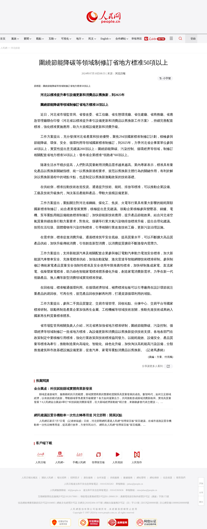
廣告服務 (88, 477)
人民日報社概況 (30, 477)
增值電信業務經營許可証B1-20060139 (99, 496)
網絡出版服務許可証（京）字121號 (121, 503)
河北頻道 (15, 48)
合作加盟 (101, 477)
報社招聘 (61, 477)
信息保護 (167, 477)
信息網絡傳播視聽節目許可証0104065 (36, 503)
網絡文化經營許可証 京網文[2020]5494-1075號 (80, 503)
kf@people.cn (74, 490)
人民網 (3, 48)
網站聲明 (141, 477)
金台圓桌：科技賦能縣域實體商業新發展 (63, 388)
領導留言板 (98, 456)
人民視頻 (117, 456)
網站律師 (154, 477)
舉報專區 (136, 38)
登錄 (193, 38)
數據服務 (127, 477)
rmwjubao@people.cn (147, 490)
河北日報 (120, 73)
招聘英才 (74, 477)
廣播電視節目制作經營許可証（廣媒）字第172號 (144, 496)
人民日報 (40, 456)
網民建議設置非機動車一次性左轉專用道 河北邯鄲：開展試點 (78, 415)
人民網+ (59, 456)
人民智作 (136, 456)
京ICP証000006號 (149, 503)
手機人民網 (79, 456)
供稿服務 (114, 477)
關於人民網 (47, 477)
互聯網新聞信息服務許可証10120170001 (58, 496)
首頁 (2, 38)
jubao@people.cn (135, 484)
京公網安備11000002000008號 (174, 503)
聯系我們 (180, 477)
